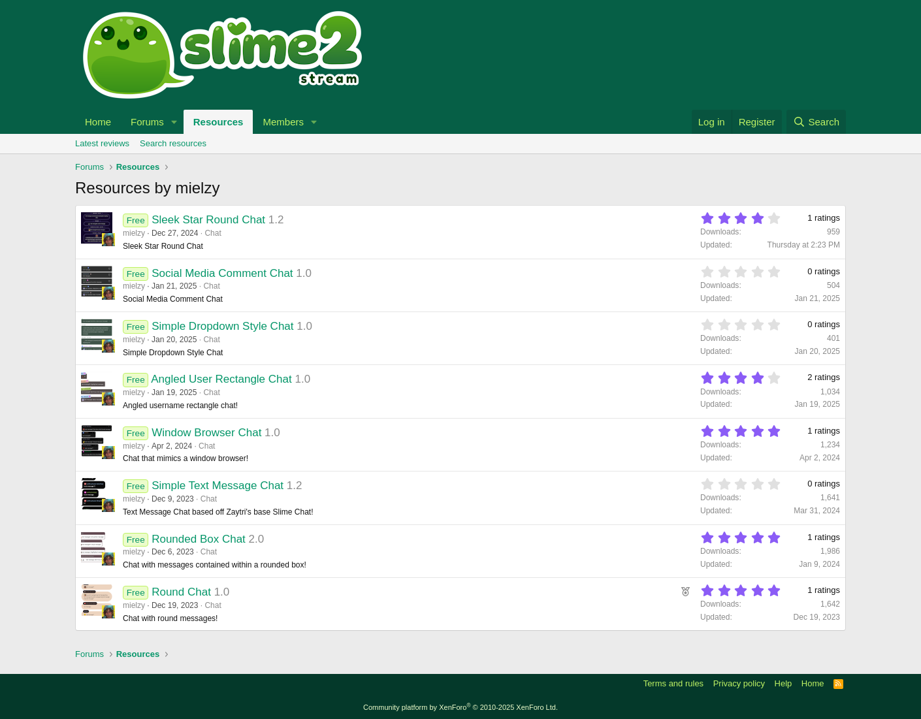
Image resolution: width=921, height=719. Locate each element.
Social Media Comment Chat (222, 273)
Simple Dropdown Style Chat (222, 326)
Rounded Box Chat (199, 539)
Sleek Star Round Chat (208, 220)
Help (783, 683)
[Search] (816, 122)
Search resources (173, 143)
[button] (174, 122)
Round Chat (181, 592)
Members (283, 121)
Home (98, 121)
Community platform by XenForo (460, 707)
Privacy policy (739, 683)
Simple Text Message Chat (217, 485)
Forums (147, 121)
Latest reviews (102, 143)
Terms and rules (673, 683)
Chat (212, 233)
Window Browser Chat (206, 432)
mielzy (134, 233)
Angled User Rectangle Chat (221, 379)
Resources (218, 121)
